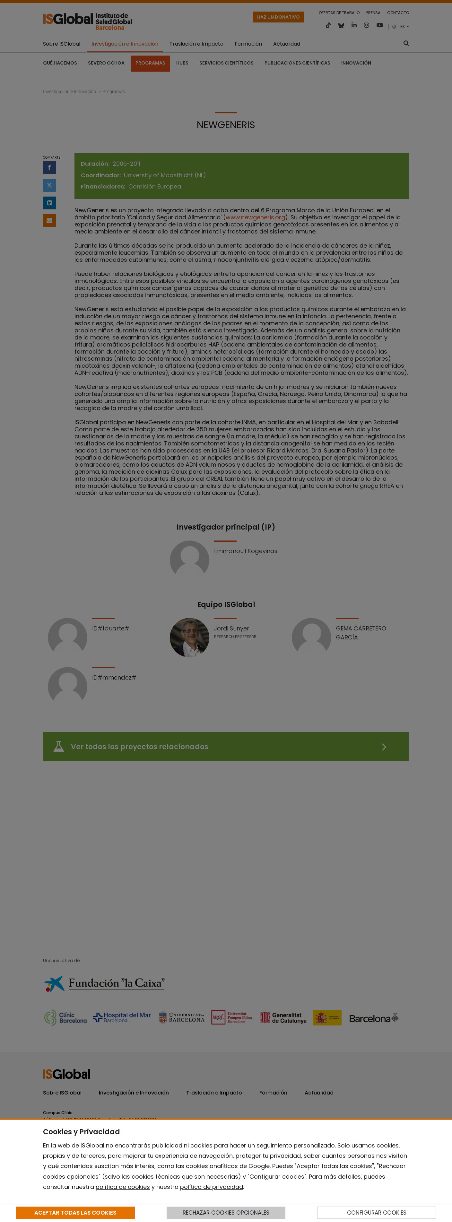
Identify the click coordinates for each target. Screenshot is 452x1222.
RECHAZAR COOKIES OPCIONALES (226, 1213)
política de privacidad (211, 1187)
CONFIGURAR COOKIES (376, 1213)
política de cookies (123, 1187)
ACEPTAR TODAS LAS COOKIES (75, 1213)
